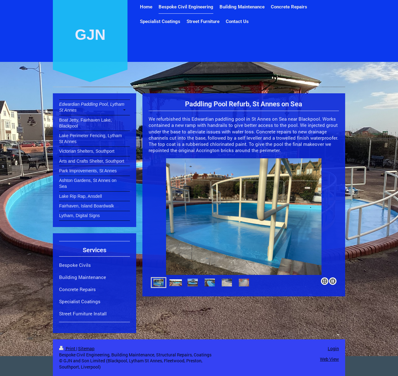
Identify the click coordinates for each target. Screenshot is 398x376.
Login (333, 348)
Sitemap (86, 348)
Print (67, 348)
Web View (329, 359)
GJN (90, 34)
